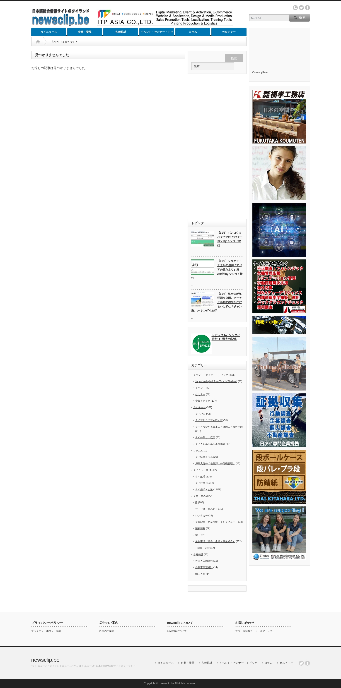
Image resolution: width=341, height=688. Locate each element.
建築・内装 (203, 548)
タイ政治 (200, 476)
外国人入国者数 (204, 560)
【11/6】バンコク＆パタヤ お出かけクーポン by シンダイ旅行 (229, 239)
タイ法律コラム (204, 456)
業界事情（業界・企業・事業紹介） (215, 541)
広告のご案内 (106, 631)
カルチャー (229, 32)
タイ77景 (200, 413)
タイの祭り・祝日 (205, 437)
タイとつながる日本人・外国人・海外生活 (219, 426)
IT (196, 502)
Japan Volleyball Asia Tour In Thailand (216, 381)
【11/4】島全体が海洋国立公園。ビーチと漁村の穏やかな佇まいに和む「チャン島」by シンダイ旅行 (216, 302)
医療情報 (200, 528)
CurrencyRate (260, 72)
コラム (193, 32)
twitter (301, 7)
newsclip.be (45, 660)
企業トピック (202, 400)
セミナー (200, 394)
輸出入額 (200, 574)
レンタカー (201, 515)
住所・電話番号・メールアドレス (254, 631)
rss (295, 7)
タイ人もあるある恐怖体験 (210, 444)
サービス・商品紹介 (206, 509)
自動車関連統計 (204, 567)
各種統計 (120, 32)
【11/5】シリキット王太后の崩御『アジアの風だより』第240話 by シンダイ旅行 (217, 269)
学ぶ (197, 535)
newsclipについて (177, 631)
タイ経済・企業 (204, 489)
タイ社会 (200, 483)
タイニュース (49, 32)
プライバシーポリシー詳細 (46, 631)
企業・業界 (85, 32)
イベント (200, 387)
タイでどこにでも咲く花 (209, 420)
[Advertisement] (217, 146)
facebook (307, 7)
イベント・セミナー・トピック (156, 33)
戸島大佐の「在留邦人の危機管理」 (215, 463)
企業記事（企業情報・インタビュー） (216, 521)
